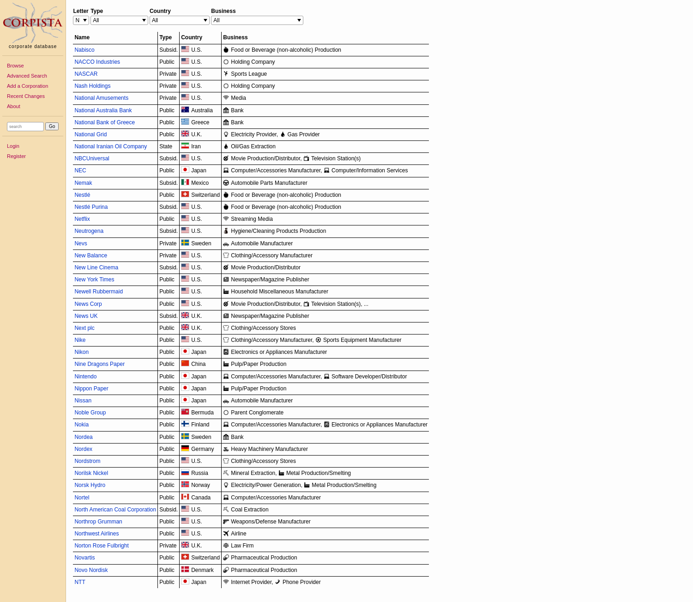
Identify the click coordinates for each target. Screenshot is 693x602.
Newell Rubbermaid (98, 291)
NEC (80, 170)
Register (16, 156)
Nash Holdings (92, 86)
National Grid (90, 134)
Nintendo (85, 376)
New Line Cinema (96, 267)
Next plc (84, 328)
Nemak (83, 183)
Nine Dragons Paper (99, 364)
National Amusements (101, 98)
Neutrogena (88, 231)
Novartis (84, 557)
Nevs (80, 243)
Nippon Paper (91, 388)
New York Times (94, 279)
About (13, 106)
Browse (15, 65)
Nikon (81, 352)
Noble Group (90, 412)
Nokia (81, 424)
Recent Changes (26, 96)
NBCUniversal (91, 158)
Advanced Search (27, 76)
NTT (79, 582)
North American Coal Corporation (115, 509)
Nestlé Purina (91, 207)
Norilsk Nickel (91, 473)
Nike (79, 340)
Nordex (83, 449)
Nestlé (82, 195)
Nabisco (84, 50)
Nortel (81, 497)
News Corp (88, 304)
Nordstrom (87, 461)
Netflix (82, 219)
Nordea (83, 437)
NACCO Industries (97, 62)
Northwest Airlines (96, 533)
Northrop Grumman (98, 521)
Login (13, 146)
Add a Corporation (27, 86)
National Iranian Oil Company (110, 146)
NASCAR (85, 74)
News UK (85, 316)
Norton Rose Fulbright (101, 545)
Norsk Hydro (89, 485)
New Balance (90, 255)
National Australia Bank (103, 110)
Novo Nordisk (91, 570)
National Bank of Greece (104, 122)
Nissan (82, 400)
